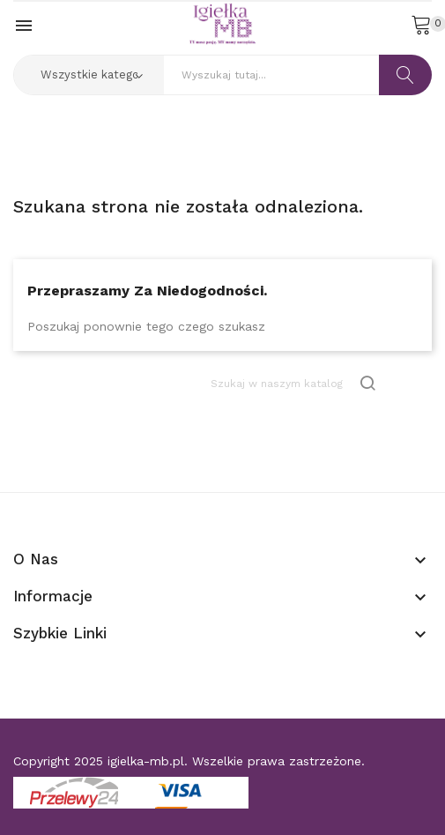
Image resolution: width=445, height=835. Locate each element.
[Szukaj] (294, 383)
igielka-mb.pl (146, 761)
